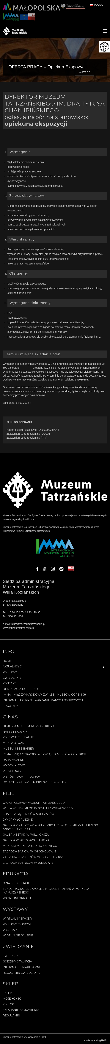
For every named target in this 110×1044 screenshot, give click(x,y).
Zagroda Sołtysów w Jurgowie (28, 862)
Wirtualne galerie (18, 935)
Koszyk (8, 1004)
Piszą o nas (12, 771)
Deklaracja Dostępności (22, 689)
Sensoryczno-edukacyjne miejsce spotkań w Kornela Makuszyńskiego (46, 890)
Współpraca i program (21, 776)
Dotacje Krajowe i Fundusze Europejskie (36, 782)
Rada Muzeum (14, 760)
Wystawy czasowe (17, 924)
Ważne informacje (18, 898)
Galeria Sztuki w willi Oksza (26, 834)
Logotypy (10, 706)
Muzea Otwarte (15, 743)
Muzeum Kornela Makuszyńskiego (30, 846)
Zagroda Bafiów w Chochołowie (29, 851)
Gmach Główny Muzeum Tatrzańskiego (34, 802)
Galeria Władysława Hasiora (26, 840)
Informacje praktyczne (22, 967)
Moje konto (12, 998)
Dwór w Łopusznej (18, 819)
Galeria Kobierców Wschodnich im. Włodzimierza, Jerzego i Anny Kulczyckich (51, 827)
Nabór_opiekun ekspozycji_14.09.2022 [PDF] (33, 429)
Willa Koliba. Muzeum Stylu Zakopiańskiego (38, 808)
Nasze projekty (15, 731)
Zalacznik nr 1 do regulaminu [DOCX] (28, 433)
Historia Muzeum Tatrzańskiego (28, 726)
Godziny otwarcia (17, 961)
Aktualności (13, 666)
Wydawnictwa (14, 765)
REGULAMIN (11, 1015)
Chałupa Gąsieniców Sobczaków (29, 814)
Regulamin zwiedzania (21, 972)
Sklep (7, 993)
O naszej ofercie (16, 883)
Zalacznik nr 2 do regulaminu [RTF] (27, 437)
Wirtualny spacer (17, 918)
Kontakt (9, 683)
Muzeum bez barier (18, 748)
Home (7, 661)
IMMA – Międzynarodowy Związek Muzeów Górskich (44, 694)
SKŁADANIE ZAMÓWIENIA (21, 1010)
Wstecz (84, 72)
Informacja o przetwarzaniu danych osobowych (43, 700)
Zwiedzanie (12, 677)
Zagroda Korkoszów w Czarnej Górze (34, 857)
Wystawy (10, 672)
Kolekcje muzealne (18, 737)
